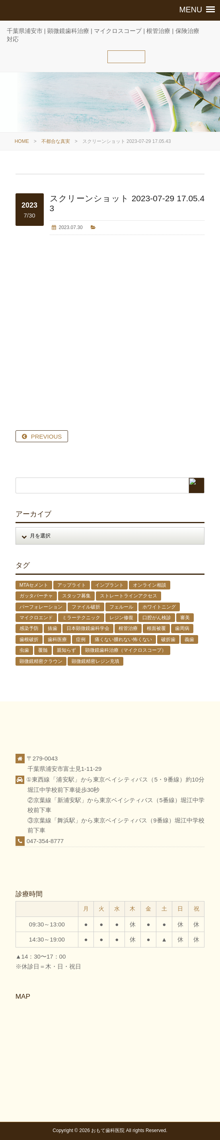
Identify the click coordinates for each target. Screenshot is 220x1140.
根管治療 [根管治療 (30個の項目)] (128, 628)
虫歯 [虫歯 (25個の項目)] (24, 650)
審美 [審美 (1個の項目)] (185, 617)
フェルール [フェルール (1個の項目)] (121, 607)
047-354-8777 (45, 841)
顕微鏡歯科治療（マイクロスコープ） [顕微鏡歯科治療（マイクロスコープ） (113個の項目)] (125, 650)
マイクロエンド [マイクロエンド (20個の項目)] (36, 617)
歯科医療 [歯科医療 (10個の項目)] (57, 639)
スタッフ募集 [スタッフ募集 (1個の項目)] (76, 596)
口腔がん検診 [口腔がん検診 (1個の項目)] (156, 617)
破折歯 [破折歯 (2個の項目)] (168, 639)
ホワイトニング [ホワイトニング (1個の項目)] (159, 607)
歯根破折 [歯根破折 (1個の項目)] (29, 639)
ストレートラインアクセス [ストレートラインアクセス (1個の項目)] (128, 596)
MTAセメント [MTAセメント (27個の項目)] (33, 585)
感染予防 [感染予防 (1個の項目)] (29, 628)
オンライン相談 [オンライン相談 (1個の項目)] (149, 585)
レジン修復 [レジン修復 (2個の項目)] (121, 617)
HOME (22, 141)
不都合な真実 (55, 141)
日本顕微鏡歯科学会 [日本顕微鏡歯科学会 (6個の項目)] (87, 628)
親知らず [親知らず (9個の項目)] (66, 650)
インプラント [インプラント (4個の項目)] (109, 585)
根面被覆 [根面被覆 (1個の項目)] (156, 628)
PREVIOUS (46, 436)
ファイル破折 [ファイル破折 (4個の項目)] (86, 607)
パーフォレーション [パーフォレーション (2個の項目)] (40, 607)
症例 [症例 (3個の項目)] (81, 639)
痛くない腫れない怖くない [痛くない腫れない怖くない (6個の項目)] (123, 639)
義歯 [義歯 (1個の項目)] (189, 639)
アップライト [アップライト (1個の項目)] (71, 585)
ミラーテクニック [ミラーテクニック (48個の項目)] (81, 617)
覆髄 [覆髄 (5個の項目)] (43, 650)
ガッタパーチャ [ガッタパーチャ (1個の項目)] (36, 596)
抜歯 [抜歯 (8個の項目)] (52, 628)
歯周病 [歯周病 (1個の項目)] (182, 628)
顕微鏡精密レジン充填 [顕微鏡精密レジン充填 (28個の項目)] (95, 661)
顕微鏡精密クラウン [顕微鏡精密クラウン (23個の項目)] (40, 661)
